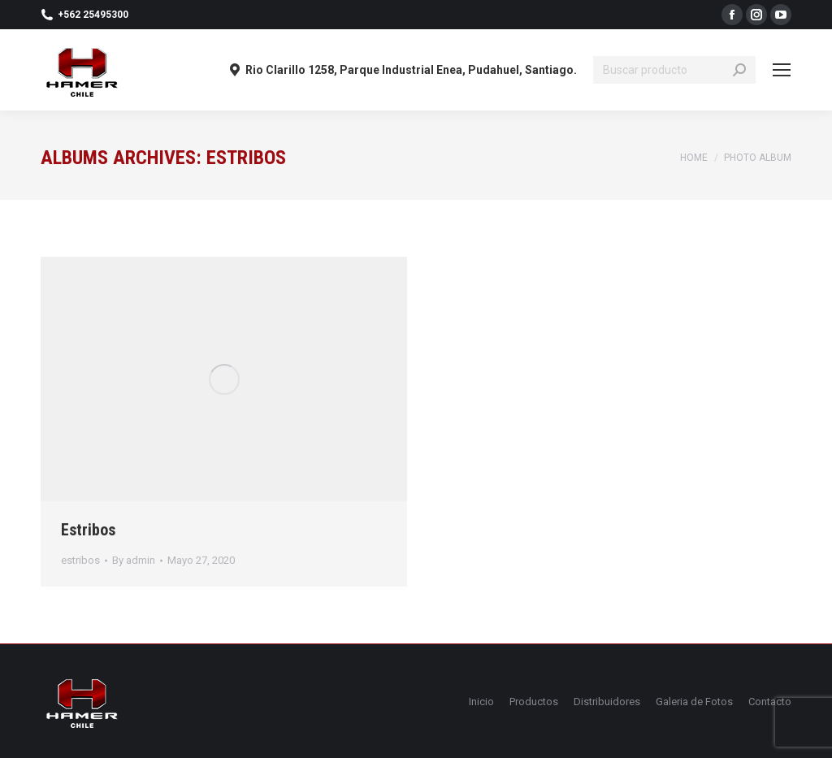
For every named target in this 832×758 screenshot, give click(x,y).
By (133, 560)
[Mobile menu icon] (781, 70)
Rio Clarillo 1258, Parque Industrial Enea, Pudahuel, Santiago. (402, 69)
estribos (80, 560)
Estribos (88, 529)
